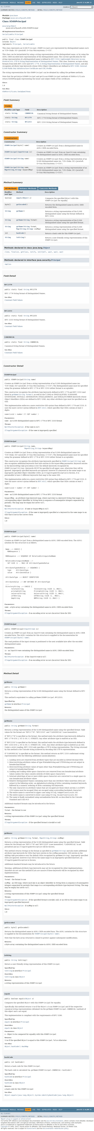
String (14, 113)
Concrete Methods (48, 188)
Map (6, 170)
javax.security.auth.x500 (21, 18)
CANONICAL (29, 113)
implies (8, 264)
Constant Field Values (14, 300)
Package (20, 2)
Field (18, 10)
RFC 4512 (42, 408)
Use (33, 2)
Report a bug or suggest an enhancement (16, 1119)
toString (20, 237)
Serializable (8, 34)
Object (13, 42)
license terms (31, 1128)
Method (31, 10)
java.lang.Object (9, 26)
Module (13, 2)
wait (50, 252)
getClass (24, 252)
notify (33, 252)
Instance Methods (28, 188)
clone (7, 252)
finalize (15, 252)
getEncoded (21, 204)
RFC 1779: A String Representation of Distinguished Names (55, 64)
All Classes (5, 7)
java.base (14, 15)
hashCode (20, 233)
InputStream (23, 152)
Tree (38, 2)
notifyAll (42, 252)
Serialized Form (24, 92)
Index (55, 2)
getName (19, 211)
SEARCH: (66, 7)
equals (19, 198)
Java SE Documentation (55, 1121)
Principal (19, 34)
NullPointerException (14, 427)
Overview (4, 2)
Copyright (4, 1126)
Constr (24, 10)
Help (60, 2)
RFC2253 (28, 122)
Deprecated (46, 2)
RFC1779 (28, 118)
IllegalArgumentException (16, 430)
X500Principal (11, 145)
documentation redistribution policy (55, 1128)
